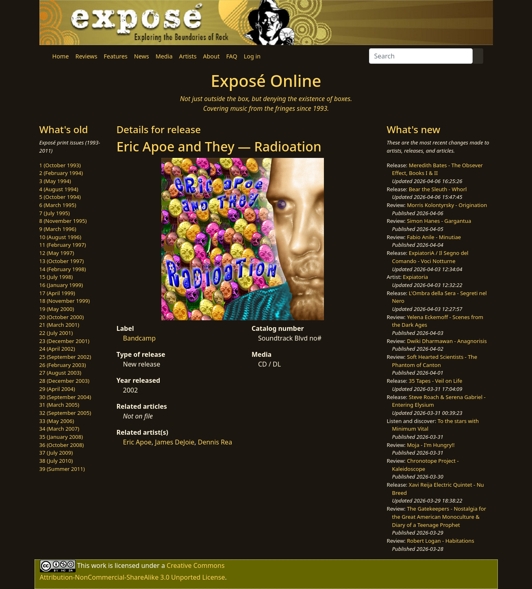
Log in (252, 56)
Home (60, 56)
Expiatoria (415, 276)
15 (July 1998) (56, 276)
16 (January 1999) (61, 285)
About (211, 56)
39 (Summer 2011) (62, 468)
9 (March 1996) (57, 229)
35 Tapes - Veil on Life (436, 380)
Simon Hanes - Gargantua (439, 220)
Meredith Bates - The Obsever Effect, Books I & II (437, 169)
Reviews (86, 56)
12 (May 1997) (56, 253)
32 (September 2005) (65, 412)
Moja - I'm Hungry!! (430, 445)
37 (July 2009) (56, 452)
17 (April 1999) (57, 293)
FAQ (231, 56)
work (98, 565)
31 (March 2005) (59, 404)
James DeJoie (174, 442)
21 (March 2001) (59, 324)
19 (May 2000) (56, 309)
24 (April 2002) (57, 348)
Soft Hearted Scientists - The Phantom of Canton (434, 361)
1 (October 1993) (60, 165)
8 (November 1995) (63, 220)
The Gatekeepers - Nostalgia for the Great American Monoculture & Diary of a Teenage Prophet (439, 516)
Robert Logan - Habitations (440, 540)
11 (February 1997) (62, 244)
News (141, 56)
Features (115, 56)
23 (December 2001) (64, 341)
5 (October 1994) (60, 197)
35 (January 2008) (61, 436)
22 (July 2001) (56, 333)
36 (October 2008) (61, 445)
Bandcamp (139, 338)
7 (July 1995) (54, 213)
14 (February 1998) (62, 269)
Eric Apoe (137, 442)
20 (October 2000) (61, 317)
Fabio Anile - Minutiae (434, 237)
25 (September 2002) (65, 356)
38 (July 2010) (56, 460)
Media (164, 56)
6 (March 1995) (57, 205)
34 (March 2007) (59, 428)
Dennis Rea (215, 442)
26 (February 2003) (62, 365)
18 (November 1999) (64, 300)
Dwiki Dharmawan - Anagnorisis (447, 341)
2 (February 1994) (61, 173)
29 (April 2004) (57, 389)
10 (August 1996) (60, 237)
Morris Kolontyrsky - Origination (447, 205)
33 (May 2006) (56, 421)
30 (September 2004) (65, 397)
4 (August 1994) (58, 189)
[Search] (421, 56)
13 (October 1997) (61, 261)
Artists (188, 56)
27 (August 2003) (60, 372)
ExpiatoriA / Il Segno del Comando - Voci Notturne (430, 257)
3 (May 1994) (55, 181)
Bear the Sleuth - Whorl (438, 189)
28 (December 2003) (64, 380)
